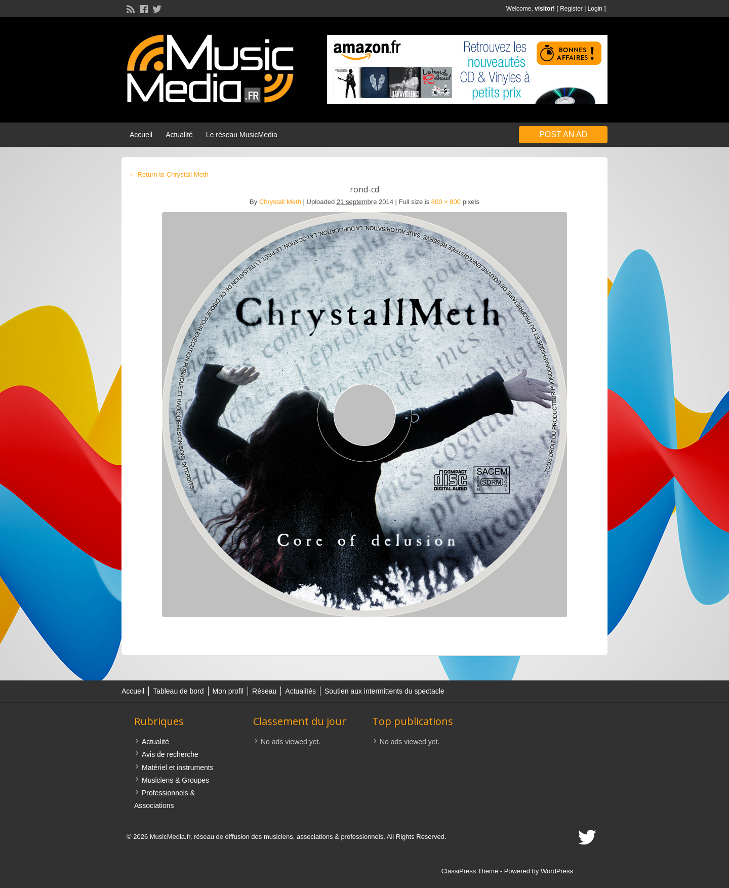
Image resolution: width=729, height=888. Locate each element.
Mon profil (228, 691)
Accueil (141, 135)
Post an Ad (563, 134)
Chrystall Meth (280, 202)
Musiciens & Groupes (175, 780)
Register (571, 8)
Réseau (264, 691)
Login (595, 8)
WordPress (557, 871)
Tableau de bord (178, 691)
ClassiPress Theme (469, 871)
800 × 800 (446, 202)
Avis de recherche (170, 754)
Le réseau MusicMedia (241, 135)
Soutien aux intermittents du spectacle (384, 691)
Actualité (179, 135)
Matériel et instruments (178, 767)
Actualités (300, 691)
